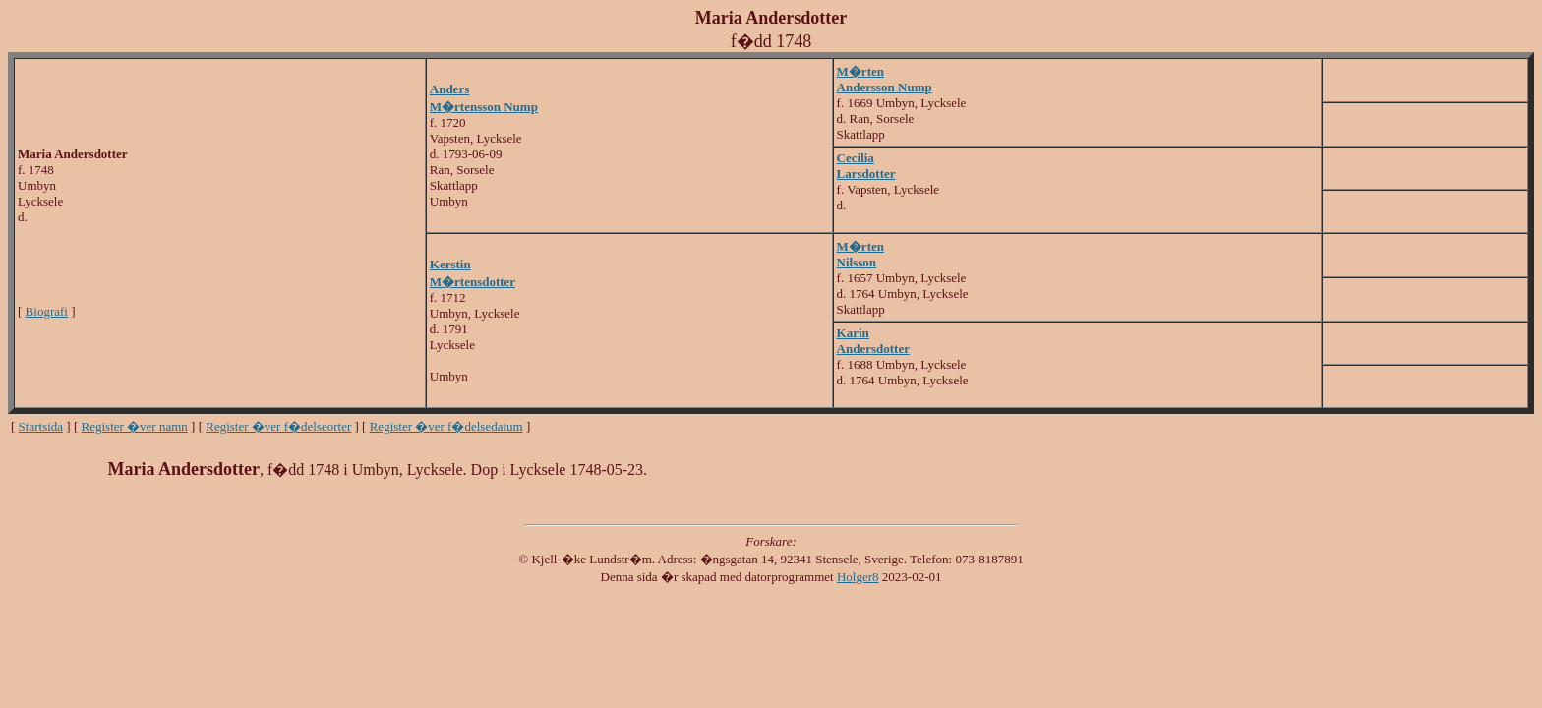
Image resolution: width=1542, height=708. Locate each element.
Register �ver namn (135, 426)
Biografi (47, 311)
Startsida (41, 426)
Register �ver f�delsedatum (446, 426)
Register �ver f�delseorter (278, 426)
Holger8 (858, 576)
